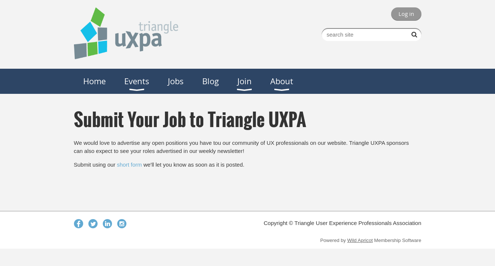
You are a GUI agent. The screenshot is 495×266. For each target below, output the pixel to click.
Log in (406, 13)
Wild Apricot (360, 240)
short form (129, 164)
